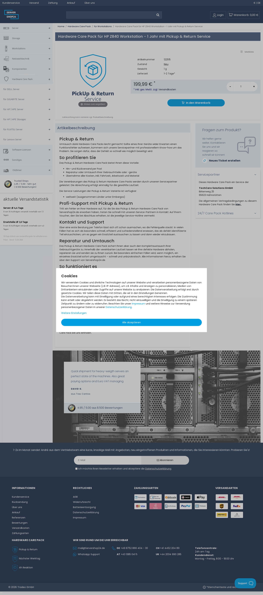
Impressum (138, 303)
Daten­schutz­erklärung (119, 307)
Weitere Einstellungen (74, 313)
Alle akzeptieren (131, 322)
